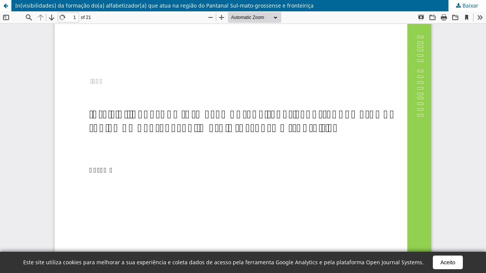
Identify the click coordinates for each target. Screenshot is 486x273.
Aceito (447, 262)
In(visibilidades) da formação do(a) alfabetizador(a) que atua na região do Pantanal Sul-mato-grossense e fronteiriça (164, 5)
